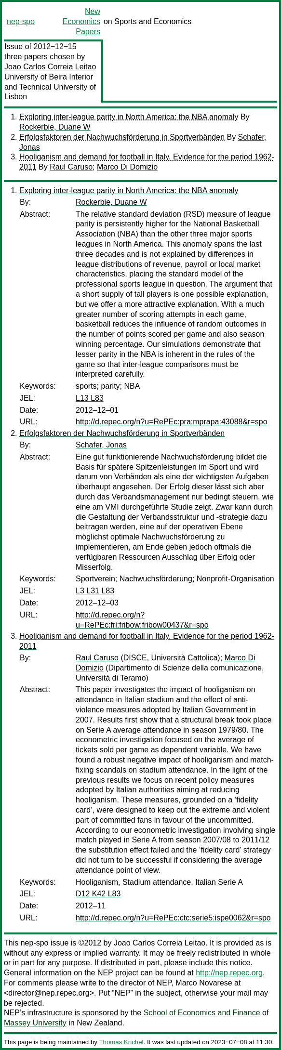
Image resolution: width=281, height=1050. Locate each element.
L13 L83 (90, 398)
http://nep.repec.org (229, 973)
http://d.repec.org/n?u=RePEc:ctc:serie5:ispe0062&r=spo (173, 918)
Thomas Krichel (121, 1042)
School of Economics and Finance (202, 1013)
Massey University (35, 1023)
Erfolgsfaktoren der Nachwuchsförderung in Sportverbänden (122, 137)
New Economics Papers (81, 21)
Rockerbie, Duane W (55, 127)
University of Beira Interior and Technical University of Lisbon (50, 87)
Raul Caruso (71, 167)
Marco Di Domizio (127, 167)
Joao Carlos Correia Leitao (50, 67)
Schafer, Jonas (101, 445)
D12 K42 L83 (98, 894)
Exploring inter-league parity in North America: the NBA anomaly (128, 117)
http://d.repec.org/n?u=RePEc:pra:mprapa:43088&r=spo (172, 422)
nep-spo (21, 21)
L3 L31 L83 (95, 591)
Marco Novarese (203, 983)
